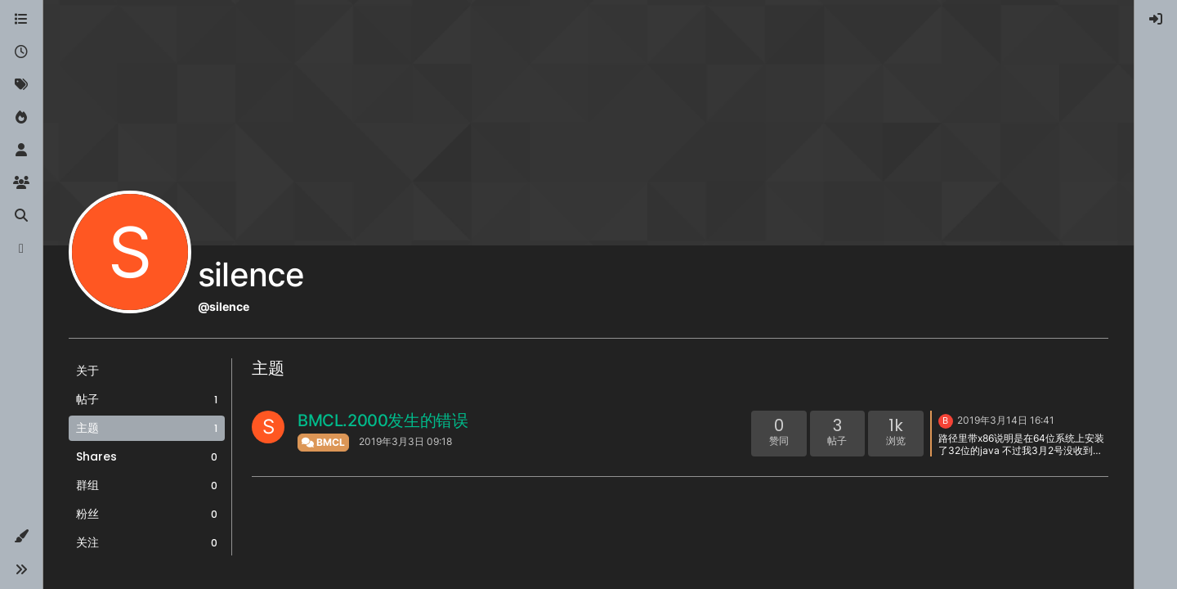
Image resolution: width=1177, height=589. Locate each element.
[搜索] (21, 216)
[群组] (21, 183)
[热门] (21, 118)
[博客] (21, 249)
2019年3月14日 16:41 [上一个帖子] (1005, 420)
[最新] (21, 52)
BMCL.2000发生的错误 (383, 420)
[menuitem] (1155, 20)
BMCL (323, 442)
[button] (21, 537)
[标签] (21, 85)
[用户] (21, 150)
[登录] (1155, 20)
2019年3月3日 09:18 (405, 441)
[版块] (21, 20)
